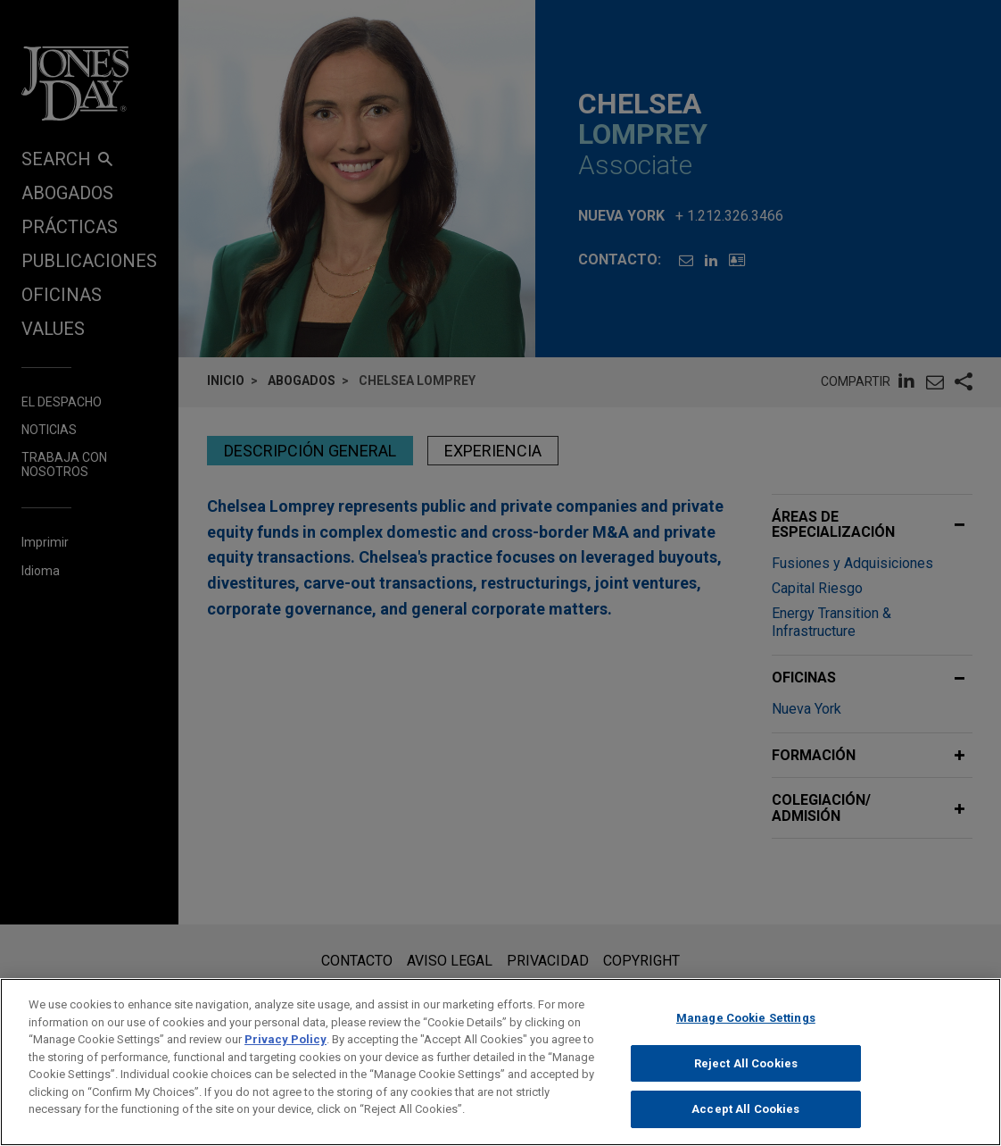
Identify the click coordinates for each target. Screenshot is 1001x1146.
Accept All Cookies (745, 1109)
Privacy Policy (285, 1039)
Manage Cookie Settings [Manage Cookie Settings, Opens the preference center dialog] (745, 1018)
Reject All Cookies (746, 1063)
